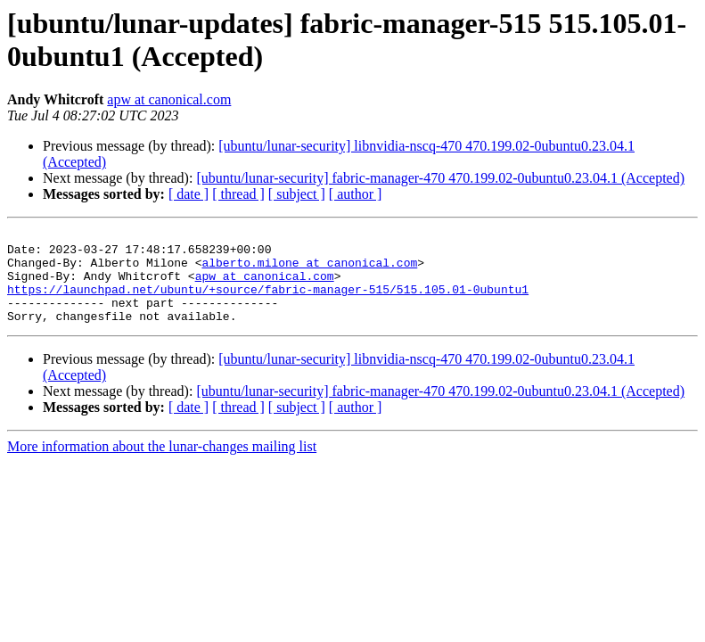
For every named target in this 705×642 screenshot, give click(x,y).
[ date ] (188, 194)
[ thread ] (238, 194)
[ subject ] (296, 194)
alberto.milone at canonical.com (309, 270)
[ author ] (355, 194)
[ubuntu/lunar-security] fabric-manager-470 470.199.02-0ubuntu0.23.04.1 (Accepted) (440, 177)
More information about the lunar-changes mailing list (161, 465)
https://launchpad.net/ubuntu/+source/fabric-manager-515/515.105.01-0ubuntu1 (268, 302)
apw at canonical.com (169, 99)
